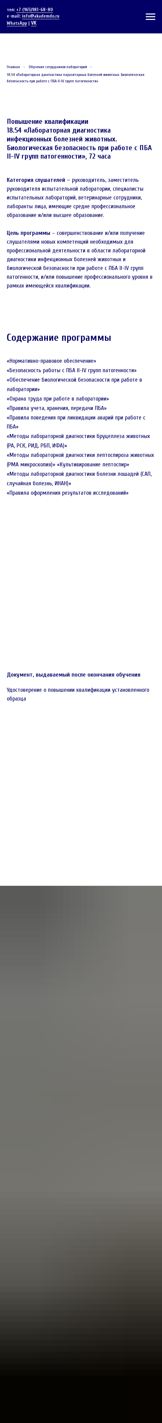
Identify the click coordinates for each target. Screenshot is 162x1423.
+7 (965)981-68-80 (34, 9)
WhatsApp (17, 23)
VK (33, 23)
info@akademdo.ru (40, 16)
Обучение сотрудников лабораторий (58, 66)
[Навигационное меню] (150, 16)
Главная (13, 66)
